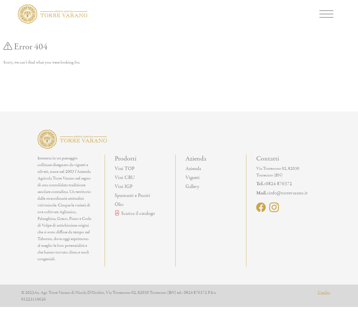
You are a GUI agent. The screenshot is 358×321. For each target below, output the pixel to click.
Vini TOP (125, 169)
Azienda (193, 169)
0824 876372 (274, 184)
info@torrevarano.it (282, 193)
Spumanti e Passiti (132, 195)
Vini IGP (124, 186)
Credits (324, 292)
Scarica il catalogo (135, 213)
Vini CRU (125, 178)
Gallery (192, 186)
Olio (119, 204)
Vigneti (192, 178)
